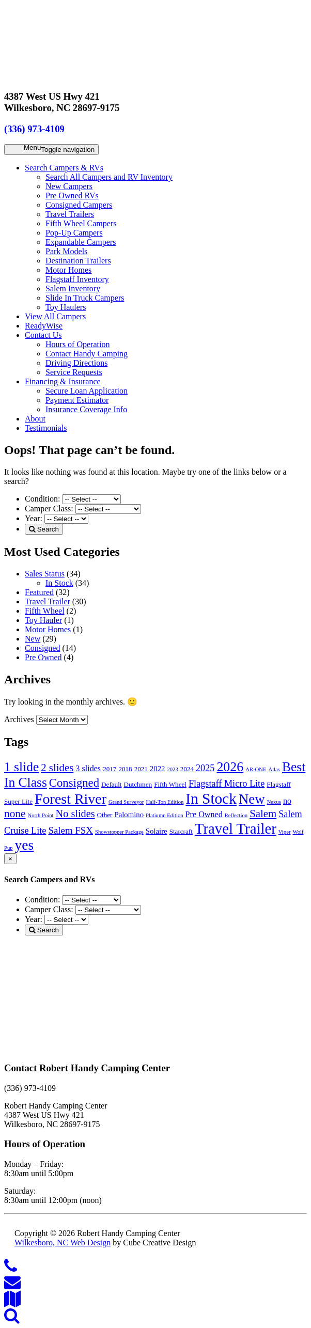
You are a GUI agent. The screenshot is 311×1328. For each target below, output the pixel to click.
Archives (19, 719)
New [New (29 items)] (252, 799)
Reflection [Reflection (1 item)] (236, 815)
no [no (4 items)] (287, 800)
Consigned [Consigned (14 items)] (74, 782)
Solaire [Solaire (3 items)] (156, 831)
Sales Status (45, 573)
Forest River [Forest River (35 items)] (70, 799)
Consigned (42, 648)
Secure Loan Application (86, 390)
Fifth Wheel (45, 610)
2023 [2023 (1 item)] (172, 769)
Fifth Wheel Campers (80, 223)
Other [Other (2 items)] (105, 815)
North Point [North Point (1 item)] (41, 815)
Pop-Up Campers (74, 232)
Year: (34, 518)
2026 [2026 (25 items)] (229, 766)
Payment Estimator (76, 400)
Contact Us (43, 335)
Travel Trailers (69, 214)
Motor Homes (68, 269)
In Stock (59, 583)
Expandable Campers (80, 242)
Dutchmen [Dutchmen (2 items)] (137, 784)
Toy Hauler (43, 620)
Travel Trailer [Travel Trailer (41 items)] (235, 828)
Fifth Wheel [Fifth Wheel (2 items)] (170, 784)
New (32, 638)
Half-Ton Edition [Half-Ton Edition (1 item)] (164, 802)
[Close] (10, 858)
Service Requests (73, 372)
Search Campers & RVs (64, 167)
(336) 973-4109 (34, 128)
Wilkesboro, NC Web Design (62, 1242)
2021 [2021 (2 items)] (141, 769)
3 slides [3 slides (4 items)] (88, 768)
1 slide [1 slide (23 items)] (21, 766)
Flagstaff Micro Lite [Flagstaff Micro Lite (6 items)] (227, 783)
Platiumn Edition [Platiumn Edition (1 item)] (164, 815)
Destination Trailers (78, 260)
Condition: (43, 498)
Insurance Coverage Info (86, 409)
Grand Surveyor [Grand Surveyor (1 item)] (126, 802)
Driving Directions (76, 362)
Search (44, 529)
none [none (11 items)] (15, 813)
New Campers (68, 186)
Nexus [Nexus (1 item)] (274, 802)
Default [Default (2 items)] (111, 784)
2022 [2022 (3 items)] (157, 768)
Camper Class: (50, 508)
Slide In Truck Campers (84, 297)
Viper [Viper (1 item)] (284, 832)
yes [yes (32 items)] (24, 845)
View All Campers (55, 316)
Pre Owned (43, 657)
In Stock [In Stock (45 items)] (211, 798)
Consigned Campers (78, 204)
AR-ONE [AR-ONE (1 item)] (255, 769)
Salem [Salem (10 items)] (263, 813)
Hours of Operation (77, 344)
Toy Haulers (65, 307)
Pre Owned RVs (72, 195)
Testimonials (46, 428)
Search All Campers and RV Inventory (109, 177)
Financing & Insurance (63, 381)
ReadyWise (44, 325)
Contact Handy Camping (86, 353)
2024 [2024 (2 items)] (187, 769)
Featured (39, 592)
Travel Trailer (47, 601)
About (35, 418)
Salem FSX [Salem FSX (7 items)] (70, 830)
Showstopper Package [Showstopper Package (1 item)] (119, 832)
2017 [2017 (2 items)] (109, 769)
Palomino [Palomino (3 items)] (129, 814)
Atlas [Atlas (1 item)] (274, 769)
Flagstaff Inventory (77, 279)
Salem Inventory (72, 288)
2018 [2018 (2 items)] (125, 769)
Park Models (66, 251)
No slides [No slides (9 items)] (75, 813)
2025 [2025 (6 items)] (205, 768)
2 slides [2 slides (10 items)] (57, 767)
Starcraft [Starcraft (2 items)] (181, 831)
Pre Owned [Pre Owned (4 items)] (204, 814)
